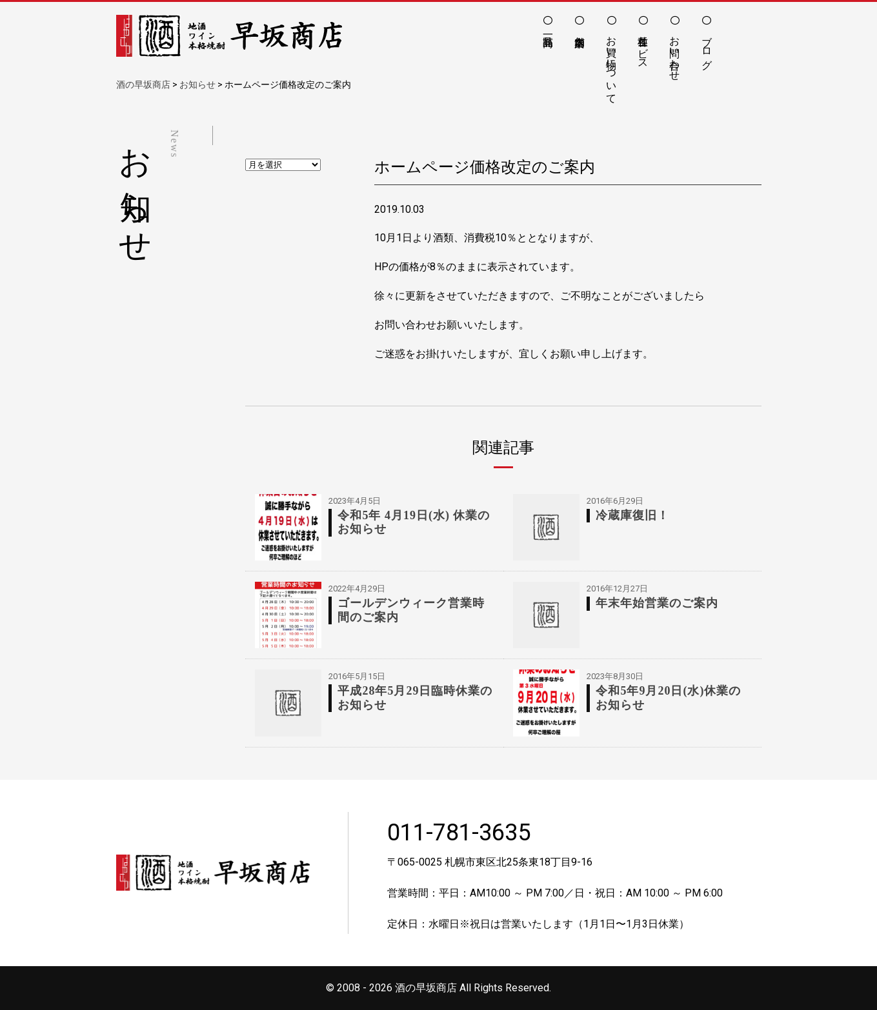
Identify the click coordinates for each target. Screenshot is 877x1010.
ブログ (706, 46)
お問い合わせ (674, 52)
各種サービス (643, 46)
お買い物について (611, 64)
